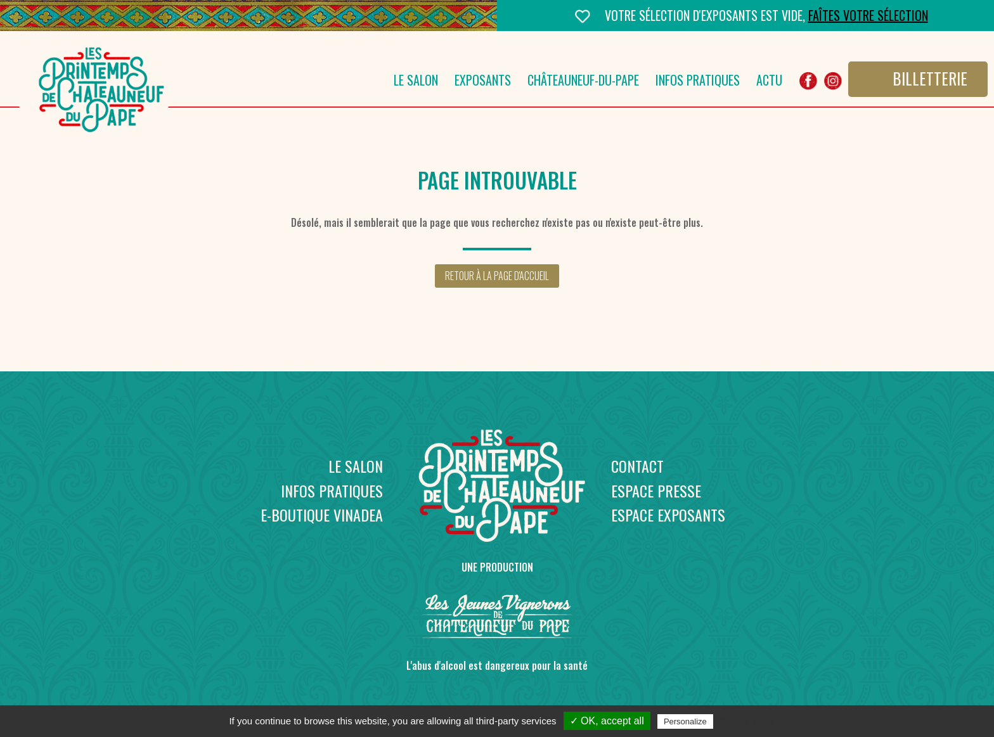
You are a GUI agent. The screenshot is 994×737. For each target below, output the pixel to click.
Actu (769, 83)
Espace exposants (668, 514)
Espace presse (656, 490)
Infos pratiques (697, 83)
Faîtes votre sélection (868, 15)
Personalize (685, 721)
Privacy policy (747, 721)
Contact (637, 465)
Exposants (483, 83)
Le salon (416, 83)
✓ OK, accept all (607, 720)
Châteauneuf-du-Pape (583, 83)
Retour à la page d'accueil (497, 275)
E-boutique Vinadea (322, 514)
